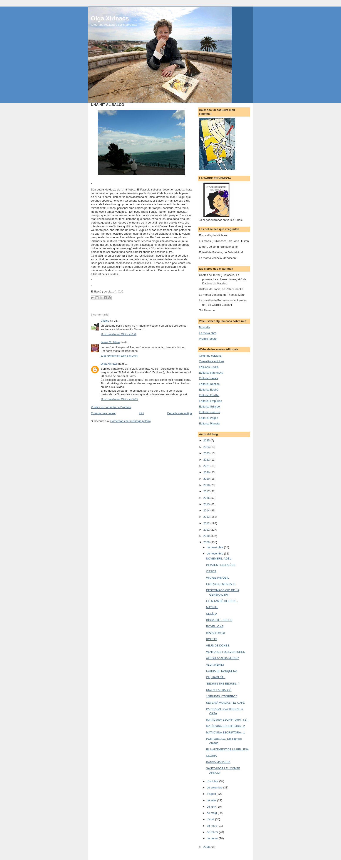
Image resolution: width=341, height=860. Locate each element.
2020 (207, 472)
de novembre (215, 553)
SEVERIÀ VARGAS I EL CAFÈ (225, 702)
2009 (207, 542)
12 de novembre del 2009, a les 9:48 (118, 334)
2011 (207, 529)
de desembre (215, 547)
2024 (207, 447)
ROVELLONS (214, 626)
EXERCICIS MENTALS (220, 584)
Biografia (204, 327)
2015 (207, 504)
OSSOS (211, 571)
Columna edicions (210, 355)
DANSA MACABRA (218, 762)
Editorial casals (208, 378)
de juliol (212, 800)
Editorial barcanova (211, 372)
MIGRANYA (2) (215, 632)
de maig (212, 813)
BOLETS (211, 639)
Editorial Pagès (208, 417)
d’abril (211, 819)
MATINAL (212, 607)
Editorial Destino (209, 384)
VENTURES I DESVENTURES (225, 651)
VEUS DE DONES (217, 645)
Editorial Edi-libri (209, 395)
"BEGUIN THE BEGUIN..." (222, 683)
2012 (207, 523)
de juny (212, 806)
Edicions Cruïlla (209, 367)
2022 (207, 459)
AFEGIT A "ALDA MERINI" (222, 658)
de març (212, 825)
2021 (207, 466)
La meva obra (207, 333)
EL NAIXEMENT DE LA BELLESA (227, 749)
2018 (207, 485)
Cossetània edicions (211, 361)
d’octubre (213, 781)
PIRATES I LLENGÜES (220, 564)
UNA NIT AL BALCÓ (218, 690)
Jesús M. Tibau (110, 342)
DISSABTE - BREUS (219, 620)
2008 (207, 846)
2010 (207, 536)
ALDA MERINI (215, 664)
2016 (207, 497)
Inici (141, 413)
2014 (207, 510)
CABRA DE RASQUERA (221, 671)
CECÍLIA (211, 613)
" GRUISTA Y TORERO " (221, 696)
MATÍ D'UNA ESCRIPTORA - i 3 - (227, 719)
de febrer (213, 832)
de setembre (215, 787)
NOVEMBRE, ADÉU (218, 558)
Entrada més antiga (179, 413)
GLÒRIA (211, 755)
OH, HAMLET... (215, 677)
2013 (207, 516)
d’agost (212, 793)
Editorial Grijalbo (209, 406)
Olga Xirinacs (110, 18)
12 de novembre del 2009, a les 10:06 (119, 356)
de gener (213, 838)
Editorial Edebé (208, 389)
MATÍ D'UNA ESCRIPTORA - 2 (225, 726)
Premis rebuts (207, 338)
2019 (207, 478)
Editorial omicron (209, 412)
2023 (207, 453)
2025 (207, 440)
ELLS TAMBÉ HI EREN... (222, 601)
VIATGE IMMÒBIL (217, 577)
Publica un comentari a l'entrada (111, 407)
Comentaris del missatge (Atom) (130, 421)
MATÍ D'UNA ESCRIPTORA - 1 (225, 732)
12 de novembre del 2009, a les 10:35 (119, 399)
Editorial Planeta (209, 423)
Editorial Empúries (210, 400)
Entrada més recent (103, 413)
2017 (207, 491)
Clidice (105, 320)
